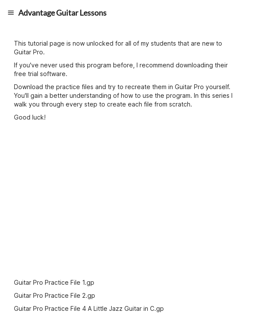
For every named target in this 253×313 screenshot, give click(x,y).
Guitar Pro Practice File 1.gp (54, 282)
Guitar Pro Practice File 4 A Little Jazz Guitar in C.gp (89, 308)
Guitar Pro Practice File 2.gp (54, 295)
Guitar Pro (28, 52)
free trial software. (40, 73)
